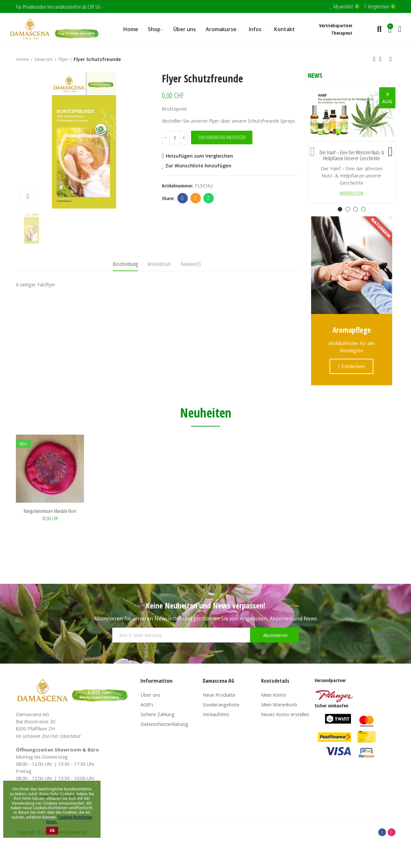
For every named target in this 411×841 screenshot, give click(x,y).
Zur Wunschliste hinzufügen (198, 165)
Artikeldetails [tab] (159, 264)
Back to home (382, 59)
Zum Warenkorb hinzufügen (222, 137)
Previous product (374, 59)
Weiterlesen (351, 194)
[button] (313, 150)
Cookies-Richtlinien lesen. (69, 819)
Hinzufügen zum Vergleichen (199, 155)
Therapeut (341, 33)
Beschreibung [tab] (125, 264)
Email (195, 198)
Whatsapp (208, 198)
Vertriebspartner (335, 25)
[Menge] (175, 137)
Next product (390, 59)
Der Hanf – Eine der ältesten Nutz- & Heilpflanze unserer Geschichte (352, 156)
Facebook (182, 198)
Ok (52, 830)
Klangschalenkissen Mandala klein (50, 511)
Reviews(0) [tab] (191, 264)
